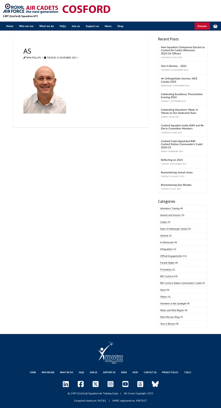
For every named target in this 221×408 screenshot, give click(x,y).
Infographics (166, 249)
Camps (163, 222)
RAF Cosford (166, 276)
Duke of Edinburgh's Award (173, 228)
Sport (163, 289)
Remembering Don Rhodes (176, 184)
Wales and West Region (172, 310)
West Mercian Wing (170, 316)
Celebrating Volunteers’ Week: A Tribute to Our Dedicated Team (179, 111)
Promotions (166, 269)
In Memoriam (167, 242)
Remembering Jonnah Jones (177, 172)
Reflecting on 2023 (172, 159)
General (164, 235)
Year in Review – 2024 (173, 65)
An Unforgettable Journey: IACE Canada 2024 (179, 80)
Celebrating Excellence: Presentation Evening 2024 (182, 96)
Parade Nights (167, 262)
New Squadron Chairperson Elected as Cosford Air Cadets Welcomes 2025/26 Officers (183, 50)
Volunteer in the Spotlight (173, 303)
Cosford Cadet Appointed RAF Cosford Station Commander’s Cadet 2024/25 (182, 144)
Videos (163, 296)
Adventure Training (170, 208)
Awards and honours (170, 215)
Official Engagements (171, 255)
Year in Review (167, 323)
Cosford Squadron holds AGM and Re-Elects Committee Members (182, 127)
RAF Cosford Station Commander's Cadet (181, 283)
